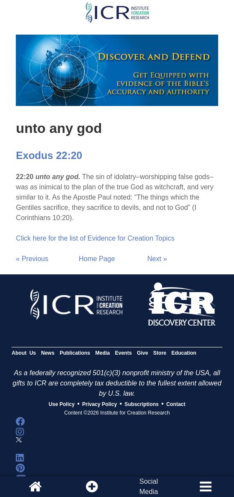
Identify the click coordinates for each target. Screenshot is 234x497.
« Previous (32, 258)
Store (159, 353)
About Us (24, 353)
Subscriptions (141, 404)
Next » (157, 258)
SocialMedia (148, 486)
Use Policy (62, 404)
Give (142, 353)
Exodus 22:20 (49, 155)
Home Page (97, 258)
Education (184, 353)
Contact (176, 404)
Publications (74, 353)
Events (123, 353)
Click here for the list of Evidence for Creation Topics (95, 238)
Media (102, 353)
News (47, 353)
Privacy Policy (99, 404)
